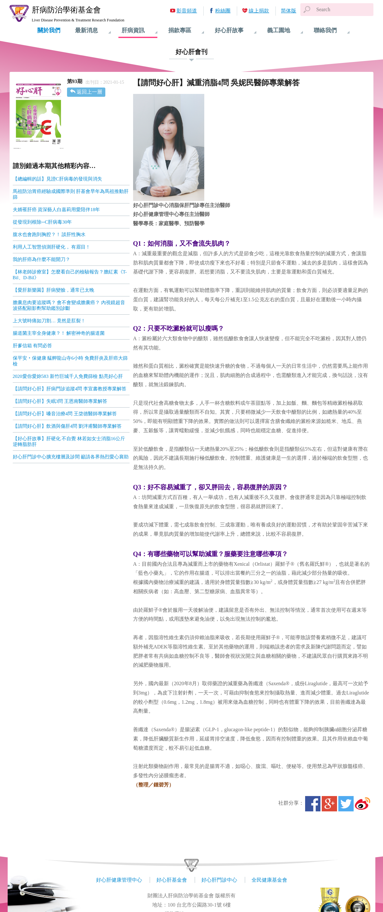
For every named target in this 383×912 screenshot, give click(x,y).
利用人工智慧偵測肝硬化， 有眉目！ (52, 246)
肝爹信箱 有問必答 (32, 345)
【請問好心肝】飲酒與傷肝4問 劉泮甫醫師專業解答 (67, 426)
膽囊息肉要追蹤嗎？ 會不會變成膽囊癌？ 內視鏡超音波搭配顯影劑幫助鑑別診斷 (69, 305)
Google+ (329, 803)
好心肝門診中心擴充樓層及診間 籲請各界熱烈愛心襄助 (71, 456)
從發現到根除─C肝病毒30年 (42, 222)
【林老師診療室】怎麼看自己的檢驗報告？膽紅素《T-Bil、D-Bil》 (70, 274)
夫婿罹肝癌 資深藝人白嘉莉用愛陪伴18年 (56, 209)
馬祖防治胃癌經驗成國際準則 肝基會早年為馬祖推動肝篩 (71, 194)
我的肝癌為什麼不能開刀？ (41, 259)
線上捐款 (259, 10)
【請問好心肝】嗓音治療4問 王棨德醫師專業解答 (65, 413)
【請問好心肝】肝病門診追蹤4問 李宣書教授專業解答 (69, 388)
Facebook (312, 803)
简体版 (288, 10)
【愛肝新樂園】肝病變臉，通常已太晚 (53, 290)
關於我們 (48, 30)
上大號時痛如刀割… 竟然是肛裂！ (49, 320)
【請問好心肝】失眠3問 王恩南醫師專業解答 (60, 401)
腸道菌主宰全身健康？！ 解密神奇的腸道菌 (59, 333)
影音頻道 (186, 10)
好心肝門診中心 (219, 880)
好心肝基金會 (171, 880)
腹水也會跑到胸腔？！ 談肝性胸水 (49, 234)
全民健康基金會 (269, 880)
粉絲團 (222, 10)
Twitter (346, 803)
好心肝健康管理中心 (119, 880)
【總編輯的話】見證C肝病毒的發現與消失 (57, 178)
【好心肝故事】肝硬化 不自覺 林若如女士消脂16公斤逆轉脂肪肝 (69, 441)
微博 (362, 803)
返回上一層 (89, 92)
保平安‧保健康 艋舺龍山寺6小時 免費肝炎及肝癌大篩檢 (70, 361)
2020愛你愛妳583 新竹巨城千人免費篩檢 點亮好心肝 (68, 376)
